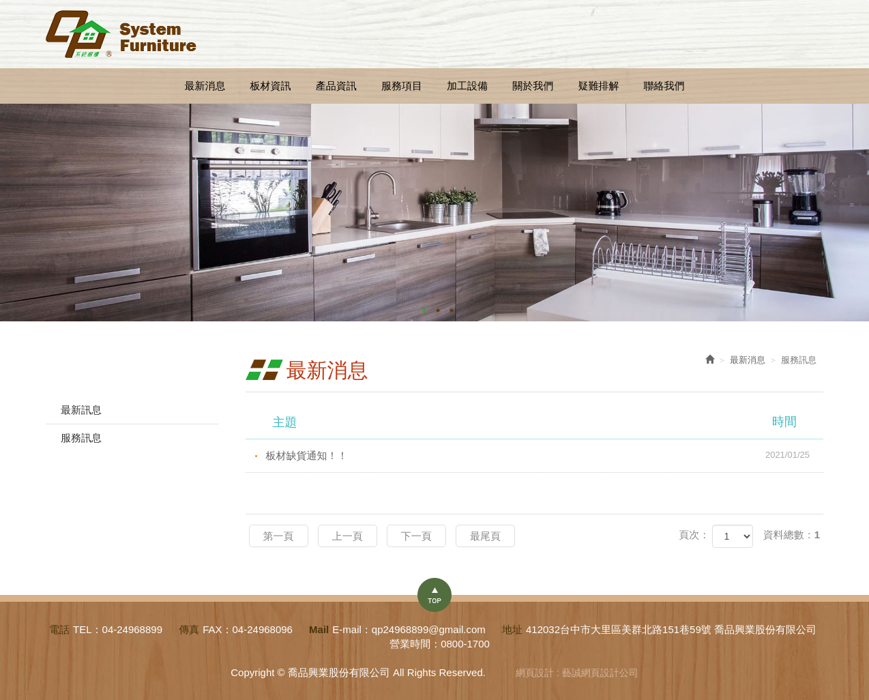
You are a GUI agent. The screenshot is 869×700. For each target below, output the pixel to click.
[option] (434, 212)
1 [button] (424, 310)
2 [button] (438, 310)
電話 (59, 629)
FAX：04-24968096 (248, 629)
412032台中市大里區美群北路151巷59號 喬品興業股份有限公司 (671, 629)
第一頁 (278, 536)
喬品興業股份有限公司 (121, 34)
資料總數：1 (791, 534)
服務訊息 (81, 437)
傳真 (189, 629)
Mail (319, 629)
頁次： (694, 534)
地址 (512, 629)
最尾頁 (485, 536)
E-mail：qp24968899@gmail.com (409, 629)
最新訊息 (81, 409)
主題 (543, 422)
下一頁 (416, 536)
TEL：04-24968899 (117, 629)
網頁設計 (535, 672)
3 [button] (451, 310)
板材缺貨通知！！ (545, 455)
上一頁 (347, 536)
